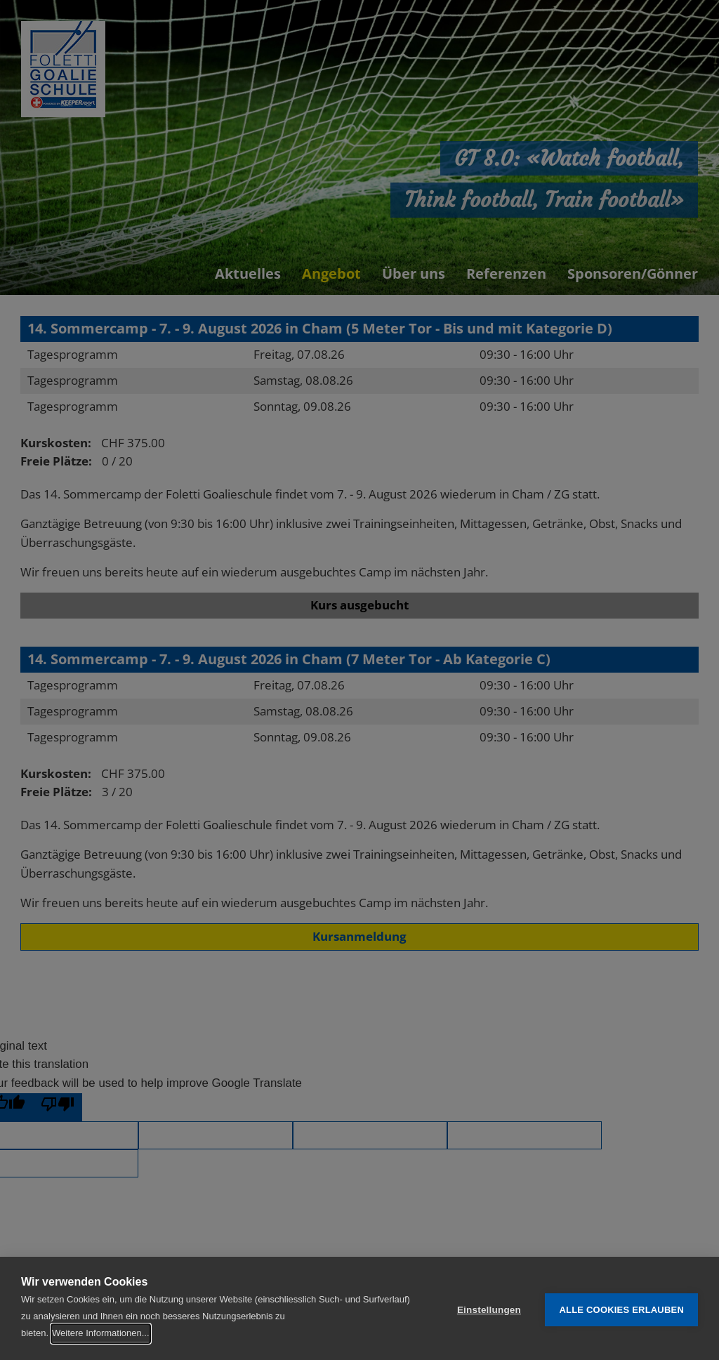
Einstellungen (489, 1308)
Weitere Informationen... (101, 1333)
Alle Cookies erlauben (621, 1308)
